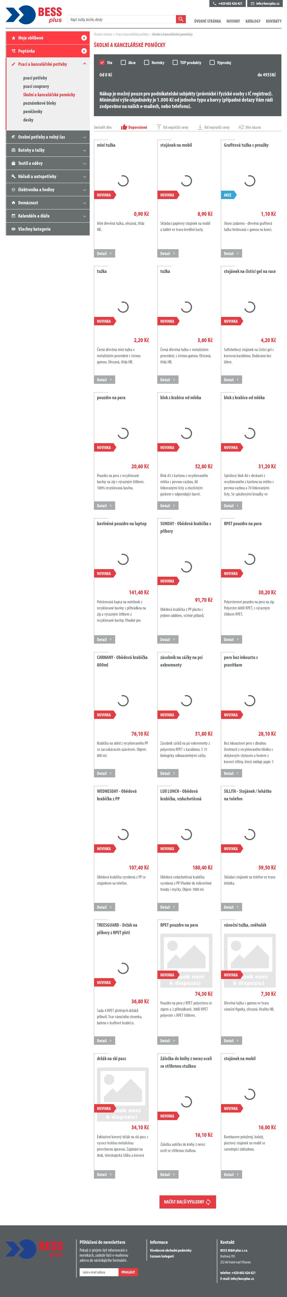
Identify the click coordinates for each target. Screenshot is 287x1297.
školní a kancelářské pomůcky (49, 94)
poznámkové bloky (39, 103)
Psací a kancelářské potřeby (132, 34)
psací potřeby (35, 77)
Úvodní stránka (207, 21)
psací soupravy (36, 86)
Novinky (233, 21)
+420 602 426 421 (244, 1272)
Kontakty (273, 21)
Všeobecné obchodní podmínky (170, 1250)
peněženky (32, 111)
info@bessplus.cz (242, 1278)
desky (28, 119)
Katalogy (253, 21)
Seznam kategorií (162, 1256)
